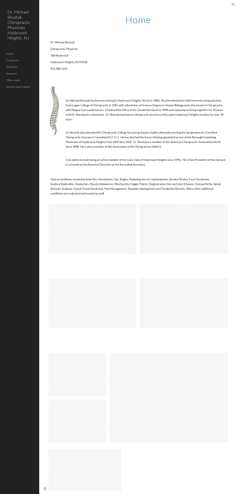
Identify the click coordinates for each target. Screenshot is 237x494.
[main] (138, 19)
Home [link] (9, 53)
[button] (233, 4)
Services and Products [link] (18, 86)
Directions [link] (12, 66)
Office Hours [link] (13, 80)
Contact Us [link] (12, 60)
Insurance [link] (11, 73)
